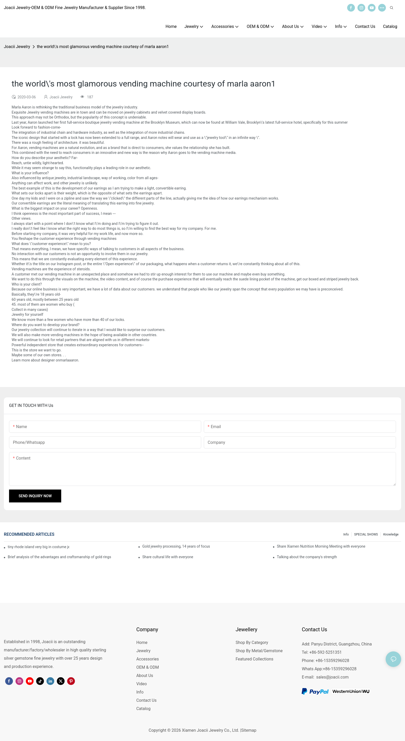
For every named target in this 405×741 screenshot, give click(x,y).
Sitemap (248, 730)
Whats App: (312, 668)
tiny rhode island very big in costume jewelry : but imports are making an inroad (38, 547)
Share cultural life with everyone (167, 557)
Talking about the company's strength (307, 557)
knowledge (391, 534)
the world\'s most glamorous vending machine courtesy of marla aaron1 (103, 46)
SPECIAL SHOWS (366, 534)
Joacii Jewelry (17, 46)
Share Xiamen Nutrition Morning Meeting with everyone (321, 546)
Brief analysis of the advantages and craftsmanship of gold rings (59, 557)
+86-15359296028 (339, 668)
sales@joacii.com (332, 677)
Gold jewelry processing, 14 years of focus (176, 546)
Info (346, 534)
